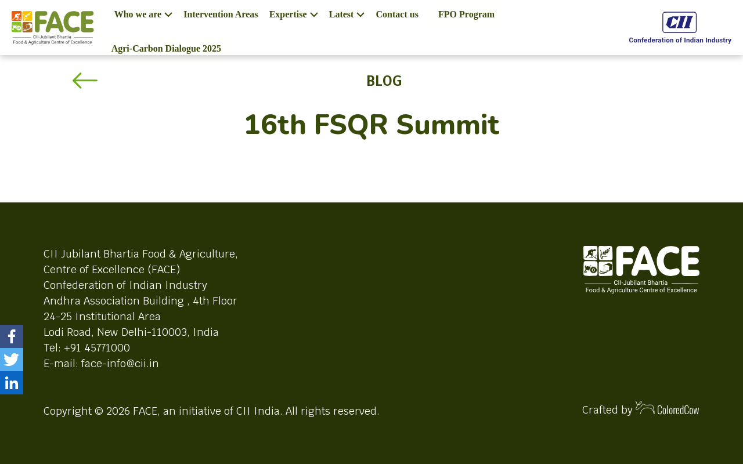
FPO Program (466, 14)
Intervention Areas (220, 14)
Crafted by (640, 408)
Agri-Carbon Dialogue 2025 (166, 48)
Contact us (397, 14)
